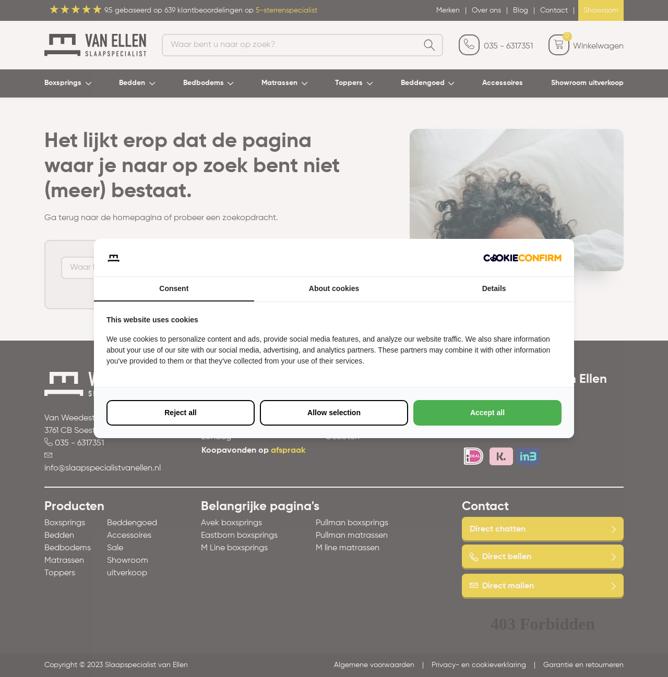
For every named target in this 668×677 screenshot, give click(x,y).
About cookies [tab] (334, 288)
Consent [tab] (173, 288)
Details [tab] (494, 288)
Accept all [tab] (487, 412)
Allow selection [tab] (334, 412)
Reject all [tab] (180, 412)
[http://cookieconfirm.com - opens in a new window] (522, 257)
